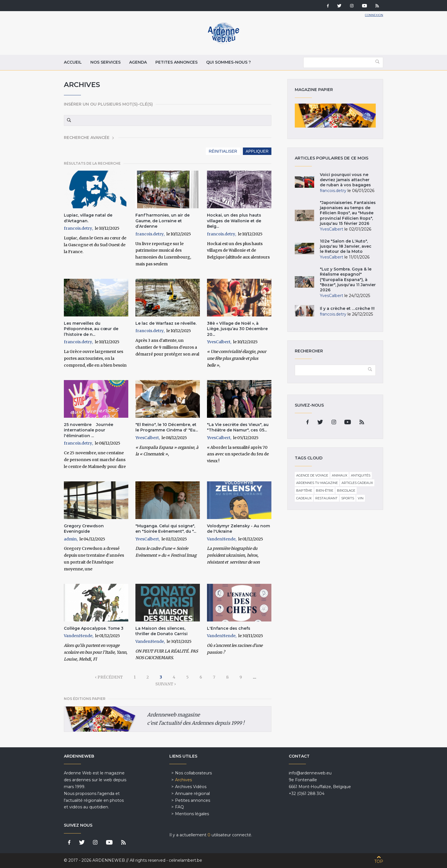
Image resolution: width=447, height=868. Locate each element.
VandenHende (221, 539)
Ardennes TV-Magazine (317, 483)
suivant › (165, 684)
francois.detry (78, 228)
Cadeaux (304, 498)
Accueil (73, 62)
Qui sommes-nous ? (228, 62)
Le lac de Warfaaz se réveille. (165, 323)
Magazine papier (335, 116)
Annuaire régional (192, 793)
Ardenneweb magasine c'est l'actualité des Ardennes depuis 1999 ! (195, 719)
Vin (360, 498)
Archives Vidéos (190, 786)
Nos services (105, 62)
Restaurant (326, 498)
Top (378, 861)
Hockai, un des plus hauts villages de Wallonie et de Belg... (234, 221)
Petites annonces (176, 62)
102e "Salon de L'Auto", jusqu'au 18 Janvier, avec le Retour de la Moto (345, 246)
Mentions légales (192, 813)
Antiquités (360, 475)
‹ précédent (109, 677)
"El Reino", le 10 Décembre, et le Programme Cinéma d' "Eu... (166, 427)
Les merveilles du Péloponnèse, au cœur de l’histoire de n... (91, 329)
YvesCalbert (218, 341)
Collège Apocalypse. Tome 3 (93, 628)
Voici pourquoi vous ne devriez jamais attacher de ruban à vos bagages (345, 179)
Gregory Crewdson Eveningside (84, 528)
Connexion (374, 15)
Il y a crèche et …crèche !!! (347, 308)
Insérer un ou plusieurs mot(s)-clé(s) (108, 104)
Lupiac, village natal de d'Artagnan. (88, 218)
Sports (347, 498)
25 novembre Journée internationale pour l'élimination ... (88, 430)
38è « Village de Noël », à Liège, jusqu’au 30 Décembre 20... (237, 329)
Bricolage (346, 490)
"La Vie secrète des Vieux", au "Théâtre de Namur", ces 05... (238, 427)
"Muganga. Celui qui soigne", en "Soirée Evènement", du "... (165, 528)
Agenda (138, 62)
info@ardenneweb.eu (310, 773)
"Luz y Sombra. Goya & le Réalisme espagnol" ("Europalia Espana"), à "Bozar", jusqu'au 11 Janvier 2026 (348, 279)
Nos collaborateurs (193, 773)
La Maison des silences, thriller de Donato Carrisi (161, 631)
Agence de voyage (312, 475)
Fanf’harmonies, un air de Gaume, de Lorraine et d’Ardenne (162, 221)
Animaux (339, 475)
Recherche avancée (86, 137)
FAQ (179, 807)
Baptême (304, 490)
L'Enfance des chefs (228, 628)
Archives (183, 779)
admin (70, 539)
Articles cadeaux (357, 483)
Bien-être (324, 490)
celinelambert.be (185, 860)
